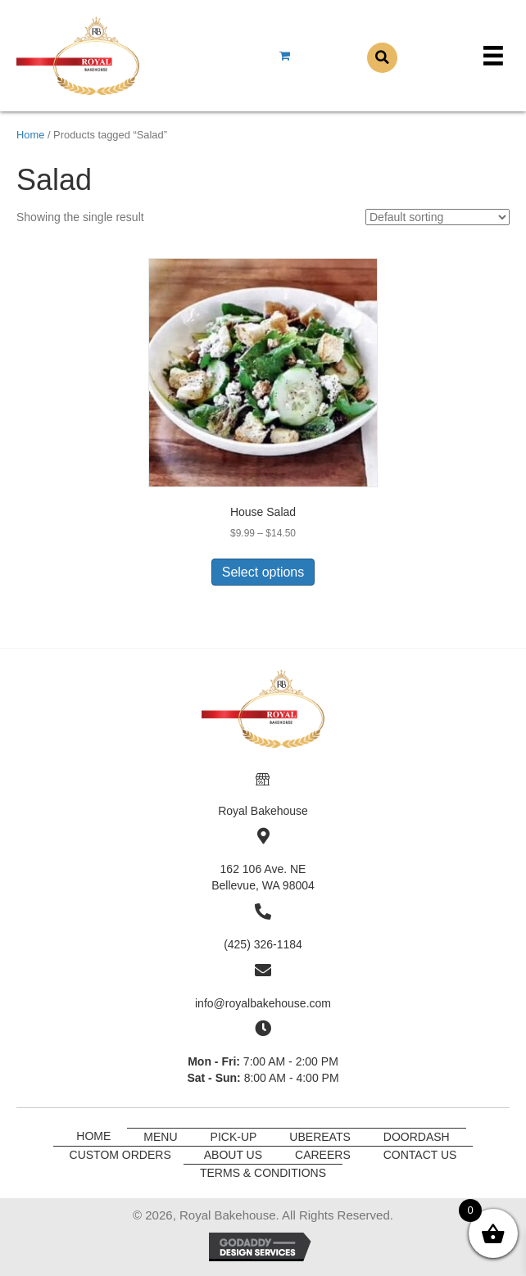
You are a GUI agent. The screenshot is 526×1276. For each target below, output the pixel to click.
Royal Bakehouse (263, 810)
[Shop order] (437, 217)
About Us (233, 1154)
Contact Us (420, 1154)
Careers (323, 1154)
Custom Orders (120, 1154)
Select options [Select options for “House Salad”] (263, 572)
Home (30, 135)
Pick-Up (234, 1136)
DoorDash (416, 1136)
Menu (160, 1136)
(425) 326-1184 (263, 944)
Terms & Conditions (263, 1172)
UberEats (319, 1136)
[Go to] (263, 776)
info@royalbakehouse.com (263, 1003)
